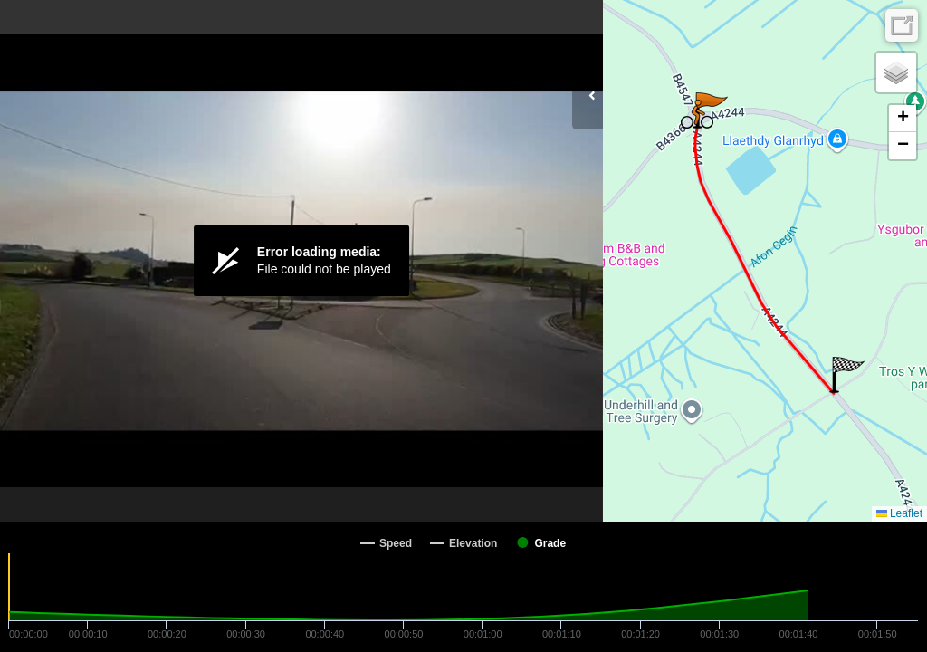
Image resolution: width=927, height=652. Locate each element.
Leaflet (899, 513)
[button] (847, 375)
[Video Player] (301, 261)
